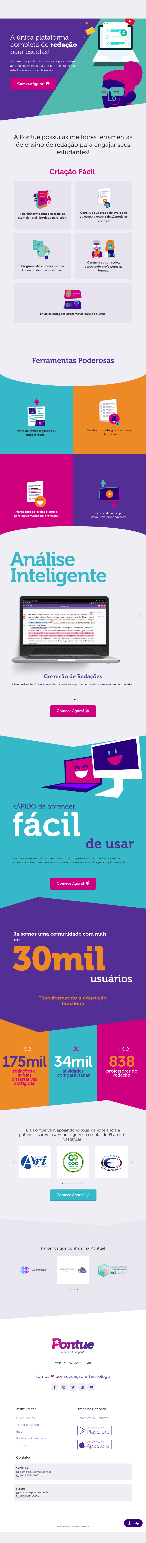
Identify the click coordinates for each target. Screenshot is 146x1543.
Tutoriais (22, 1445)
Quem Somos (25, 1418)
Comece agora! (101, 8)
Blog (19, 1431)
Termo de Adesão (28, 1424)
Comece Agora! (33, 84)
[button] (74, 699)
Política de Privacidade (31, 1438)
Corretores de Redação (92, 1418)
